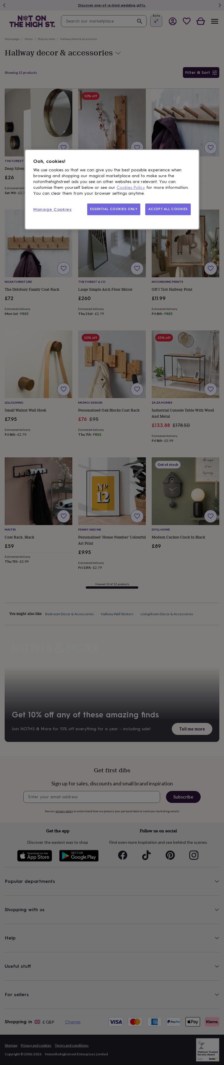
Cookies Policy (131, 187)
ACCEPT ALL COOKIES (168, 209)
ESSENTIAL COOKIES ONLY (114, 209)
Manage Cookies (52, 209)
